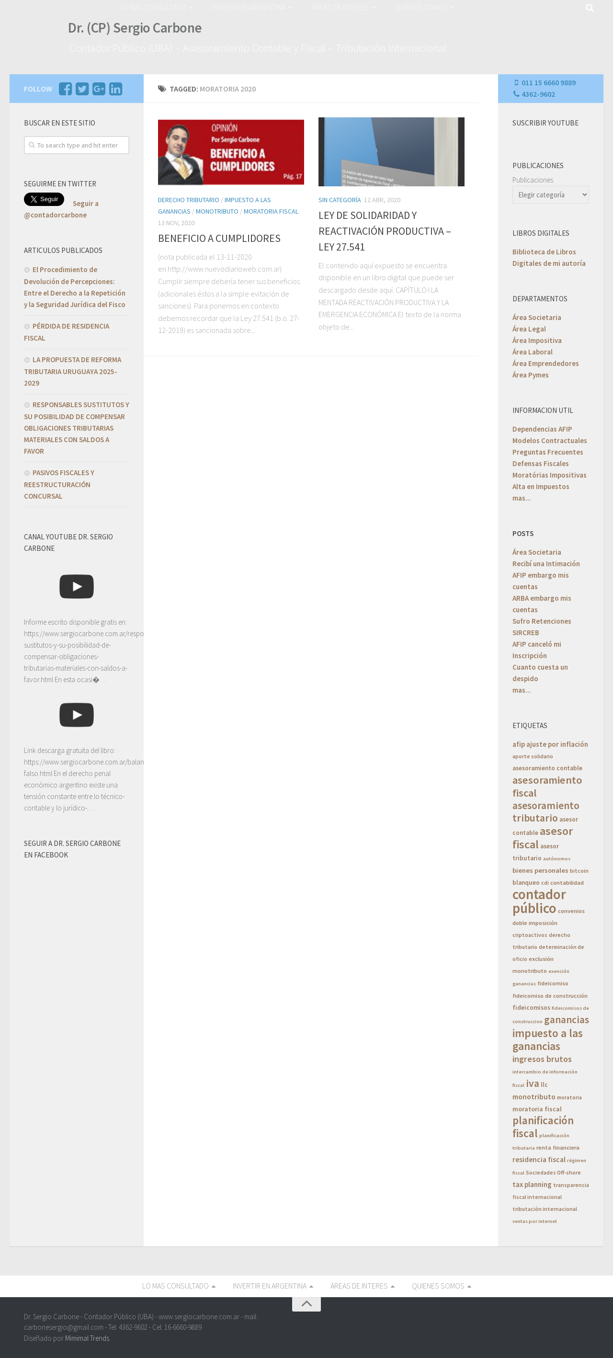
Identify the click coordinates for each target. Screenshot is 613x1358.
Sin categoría (339, 199)
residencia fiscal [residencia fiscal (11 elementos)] (539, 1159)
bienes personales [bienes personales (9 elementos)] (540, 870)
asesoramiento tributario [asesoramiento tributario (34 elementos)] (545, 811)
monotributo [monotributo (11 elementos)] (534, 1096)
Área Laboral (532, 351)
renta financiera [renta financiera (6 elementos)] (557, 1147)
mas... (521, 497)
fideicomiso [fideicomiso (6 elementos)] (552, 983)
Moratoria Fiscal (271, 211)
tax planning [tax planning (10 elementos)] (532, 1184)
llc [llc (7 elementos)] (544, 1085)
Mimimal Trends (87, 1337)
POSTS (523, 533)
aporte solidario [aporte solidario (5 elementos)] (532, 756)
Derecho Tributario (188, 199)
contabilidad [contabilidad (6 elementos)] (567, 882)
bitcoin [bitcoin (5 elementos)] (579, 870)
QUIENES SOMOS (421, 7)
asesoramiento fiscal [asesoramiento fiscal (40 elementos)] (547, 786)
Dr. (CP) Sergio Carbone (135, 28)
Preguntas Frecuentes (547, 451)
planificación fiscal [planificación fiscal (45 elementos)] (543, 1126)
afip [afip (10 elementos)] (518, 744)
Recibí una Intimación (546, 563)
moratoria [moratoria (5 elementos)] (569, 1097)
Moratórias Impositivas (549, 474)
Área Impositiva (537, 340)
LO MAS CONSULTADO (153, 7)
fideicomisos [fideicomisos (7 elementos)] (531, 1008)
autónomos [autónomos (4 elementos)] (556, 859)
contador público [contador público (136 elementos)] (539, 901)
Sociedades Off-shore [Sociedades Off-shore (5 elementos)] (553, 1172)
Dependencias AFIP (542, 429)
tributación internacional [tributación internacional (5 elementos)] (544, 1208)
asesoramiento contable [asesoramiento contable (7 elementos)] (547, 768)
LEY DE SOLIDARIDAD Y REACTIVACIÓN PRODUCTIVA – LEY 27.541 (384, 230)
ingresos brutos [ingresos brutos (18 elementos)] (542, 1058)
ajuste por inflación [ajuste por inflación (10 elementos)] (557, 744)
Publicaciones (532, 179)
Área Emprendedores (545, 363)
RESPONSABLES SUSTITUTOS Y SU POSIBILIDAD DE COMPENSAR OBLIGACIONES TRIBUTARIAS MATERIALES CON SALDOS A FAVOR (76, 428)
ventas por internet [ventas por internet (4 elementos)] (534, 1221)
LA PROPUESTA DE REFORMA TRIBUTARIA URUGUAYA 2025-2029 (72, 371)
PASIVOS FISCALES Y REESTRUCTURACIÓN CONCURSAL (59, 484)
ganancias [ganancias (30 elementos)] (566, 1019)
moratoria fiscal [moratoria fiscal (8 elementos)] (537, 1109)
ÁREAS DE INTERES (340, 7)
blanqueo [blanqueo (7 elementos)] (526, 883)
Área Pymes (530, 374)
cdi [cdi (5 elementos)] (545, 882)
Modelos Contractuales (549, 440)
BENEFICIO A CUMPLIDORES (219, 238)
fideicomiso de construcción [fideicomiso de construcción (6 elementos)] (550, 995)
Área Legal (529, 328)
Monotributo (217, 211)
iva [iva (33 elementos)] (532, 1083)
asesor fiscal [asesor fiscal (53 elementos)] (542, 837)
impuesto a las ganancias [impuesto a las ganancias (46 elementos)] (547, 1039)
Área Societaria (536, 317)
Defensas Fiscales (540, 463)
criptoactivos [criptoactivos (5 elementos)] (529, 934)
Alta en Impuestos (540, 486)
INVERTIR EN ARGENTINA (249, 7)
